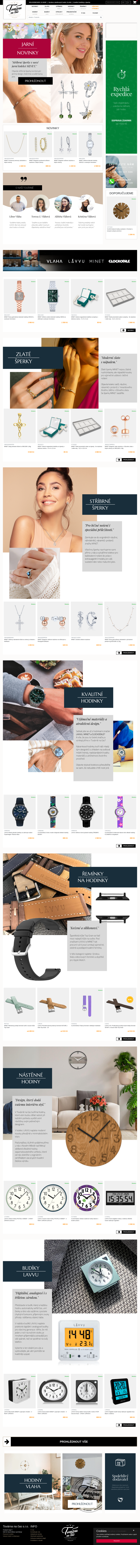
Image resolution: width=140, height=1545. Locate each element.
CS (128, 2)
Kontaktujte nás (35, 1532)
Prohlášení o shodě (36, 1540)
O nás (32, 1530)
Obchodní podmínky (36, 1536)
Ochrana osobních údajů (38, 1538)
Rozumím (117, 1541)
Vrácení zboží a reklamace (11, 1536)
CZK (123, 2)
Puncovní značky (8, 1534)
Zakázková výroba (36, 1534)
